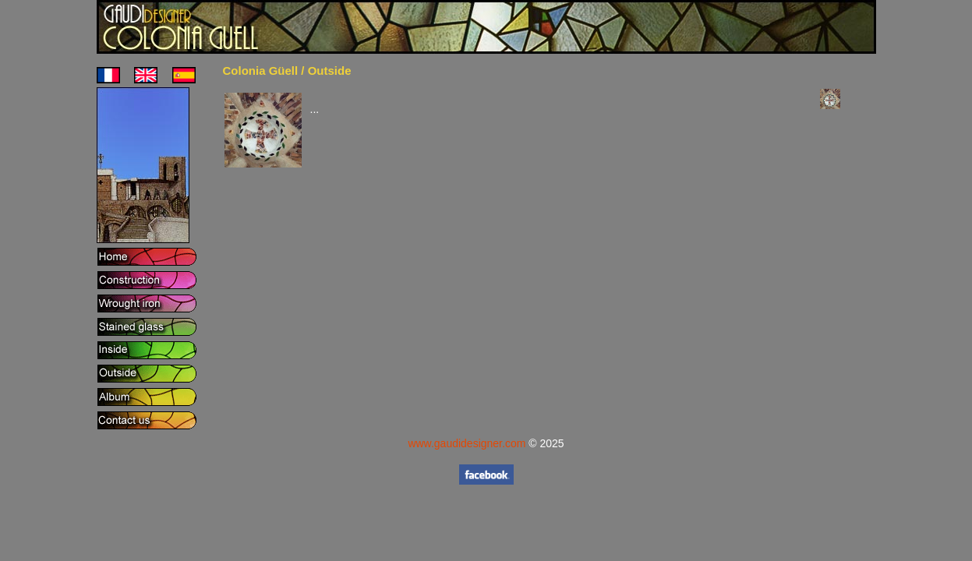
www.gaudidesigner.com (466, 443)
